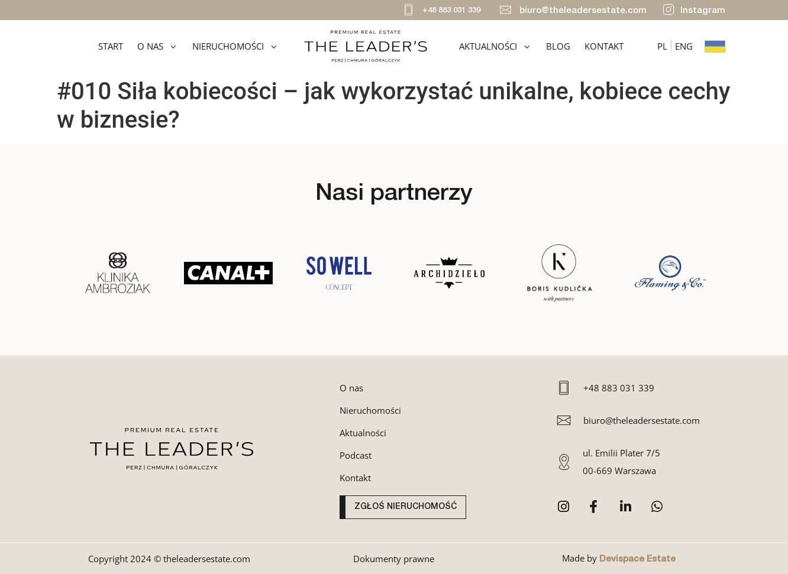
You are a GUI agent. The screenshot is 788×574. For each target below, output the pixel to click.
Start (110, 46)
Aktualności (495, 46)
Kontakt (604, 46)
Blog (558, 46)
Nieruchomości (235, 46)
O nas (157, 46)
